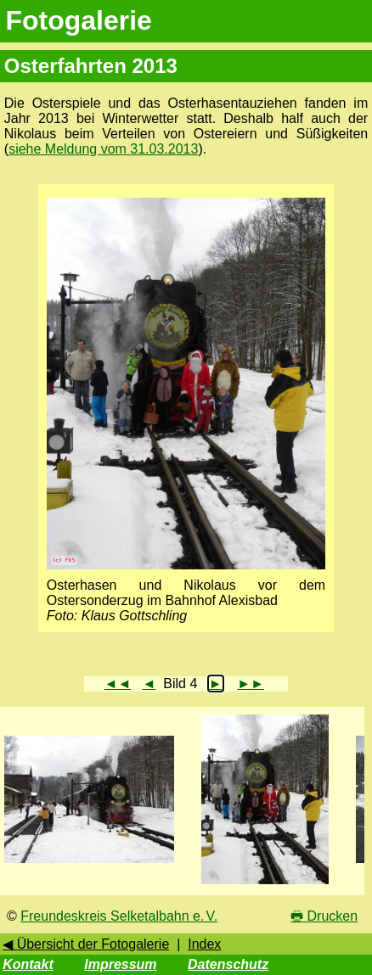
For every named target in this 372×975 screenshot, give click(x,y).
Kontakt (28, 964)
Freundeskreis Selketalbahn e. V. (118, 916)
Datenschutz (228, 964)
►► (250, 683)
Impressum (120, 964)
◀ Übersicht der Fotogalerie (86, 944)
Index (204, 944)
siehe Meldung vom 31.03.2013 (103, 149)
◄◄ (118, 683)
